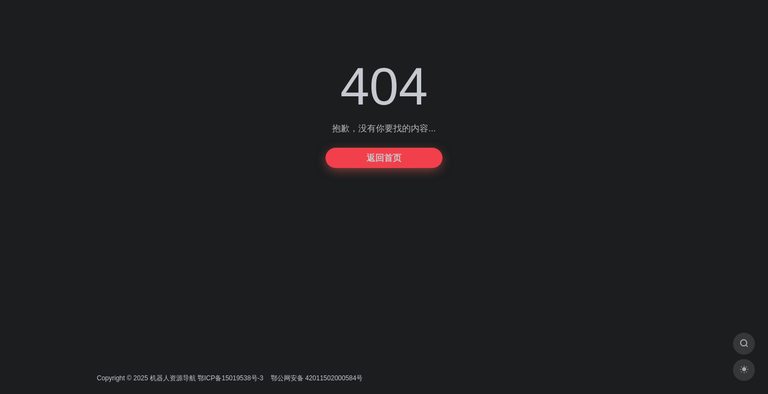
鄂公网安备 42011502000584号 (316, 378)
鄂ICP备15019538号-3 (230, 378)
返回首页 (384, 158)
